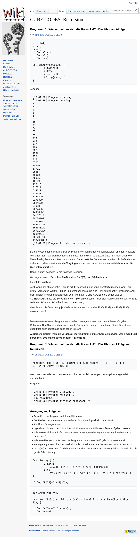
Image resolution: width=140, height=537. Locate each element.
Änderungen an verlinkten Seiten (10, 104)
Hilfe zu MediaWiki (11, 90)
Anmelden (133, 3)
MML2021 (7, 74)
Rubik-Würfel (9, 67)
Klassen (7, 63)
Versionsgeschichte (98, 11)
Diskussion (42, 11)
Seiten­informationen (12, 119)
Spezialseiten (9, 109)
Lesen (62, 11)
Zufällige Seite (9, 87)
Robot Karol (8, 77)
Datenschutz (34, 531)
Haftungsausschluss (70, 531)
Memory (7, 80)
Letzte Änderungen (11, 83)
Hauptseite (8, 60)
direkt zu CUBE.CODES (47, 34)
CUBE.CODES (10, 70)
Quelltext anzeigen (77, 11)
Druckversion (9, 112)
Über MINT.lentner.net (51, 531)
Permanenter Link (11, 116)
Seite (31, 11)
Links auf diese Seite (12, 100)
